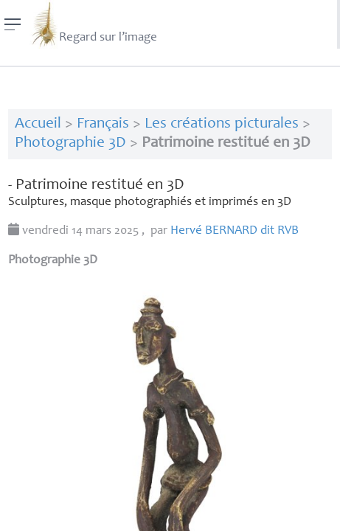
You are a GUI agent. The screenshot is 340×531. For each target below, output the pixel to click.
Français (103, 124)
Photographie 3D (70, 143)
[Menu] (12, 24)
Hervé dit (234, 231)
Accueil (38, 124)
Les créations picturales (222, 124)
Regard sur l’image (93, 24)
